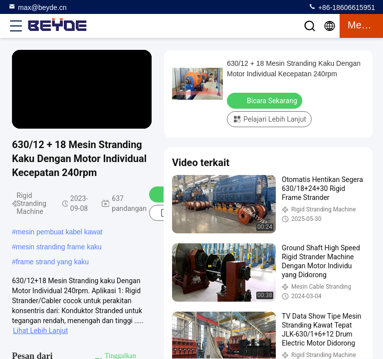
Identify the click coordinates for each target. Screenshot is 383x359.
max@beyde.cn (37, 6)
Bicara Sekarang (265, 100)
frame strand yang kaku (52, 262)
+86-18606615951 (341, 6)
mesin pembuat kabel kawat (59, 232)
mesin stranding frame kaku (59, 247)
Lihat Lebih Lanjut (40, 331)
